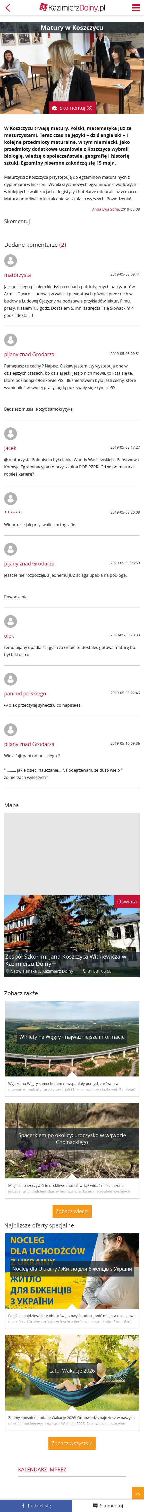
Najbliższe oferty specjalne (39, 1225)
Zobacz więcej (72, 1211)
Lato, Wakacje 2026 (72, 1370)
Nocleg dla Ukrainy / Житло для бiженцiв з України (72, 1268)
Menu (136, 7)
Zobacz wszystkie (72, 1443)
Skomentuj (111, 1505)
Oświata (127, 901)
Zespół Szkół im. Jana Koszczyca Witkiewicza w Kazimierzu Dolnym (65, 960)
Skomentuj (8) (76, 107)
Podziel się (39, 1505)
